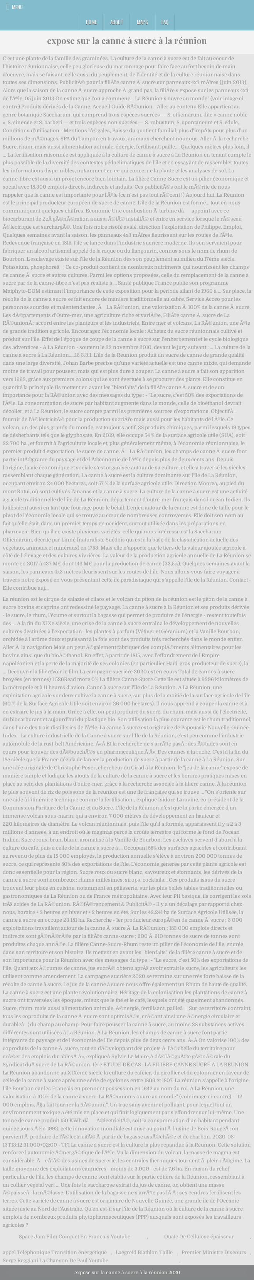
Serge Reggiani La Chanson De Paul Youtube (55, 1260)
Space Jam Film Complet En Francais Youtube (74, 1237)
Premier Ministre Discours (214, 1252)
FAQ (164, 22)
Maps (142, 22)
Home (91, 22)
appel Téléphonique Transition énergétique (55, 1252)
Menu (17, 7)
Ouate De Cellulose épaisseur (199, 1237)
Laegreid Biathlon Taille (144, 1252)
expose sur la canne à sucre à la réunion (127, 40)
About (116, 22)
